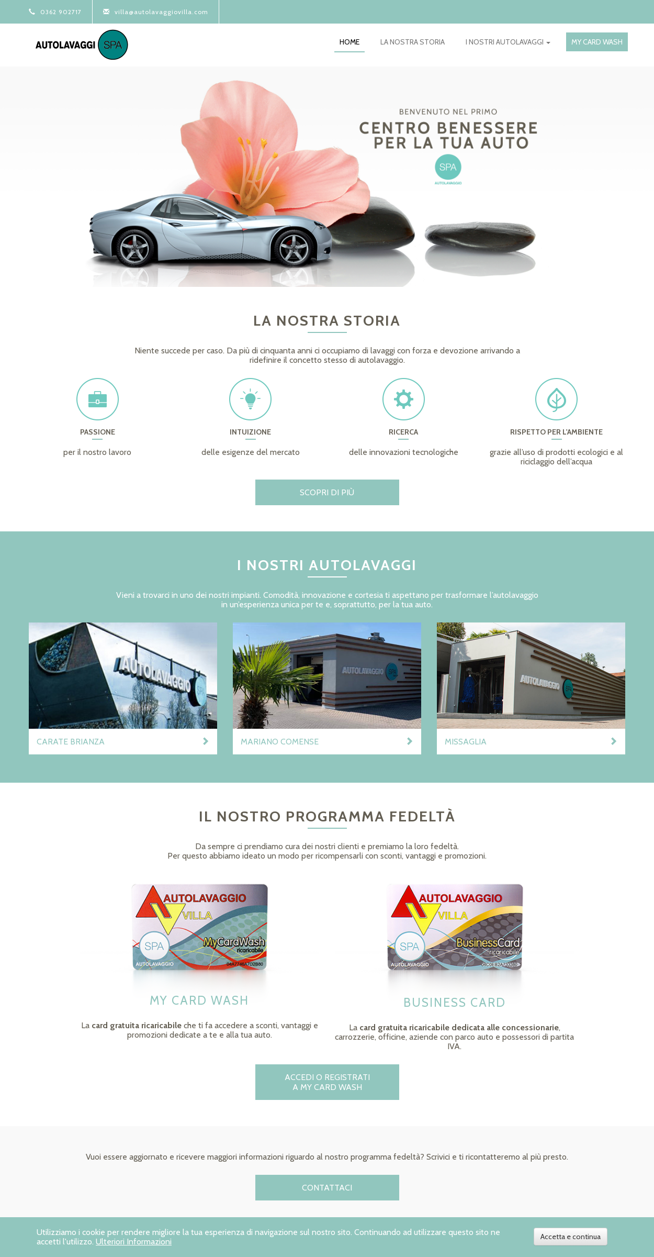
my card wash (597, 42)
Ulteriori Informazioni (134, 1242)
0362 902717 (55, 12)
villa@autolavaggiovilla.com (155, 12)
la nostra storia (412, 42)
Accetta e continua (570, 1236)
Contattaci (327, 1188)
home (349, 42)
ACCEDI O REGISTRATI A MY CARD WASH (327, 1082)
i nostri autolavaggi (508, 42)
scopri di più (327, 492)
